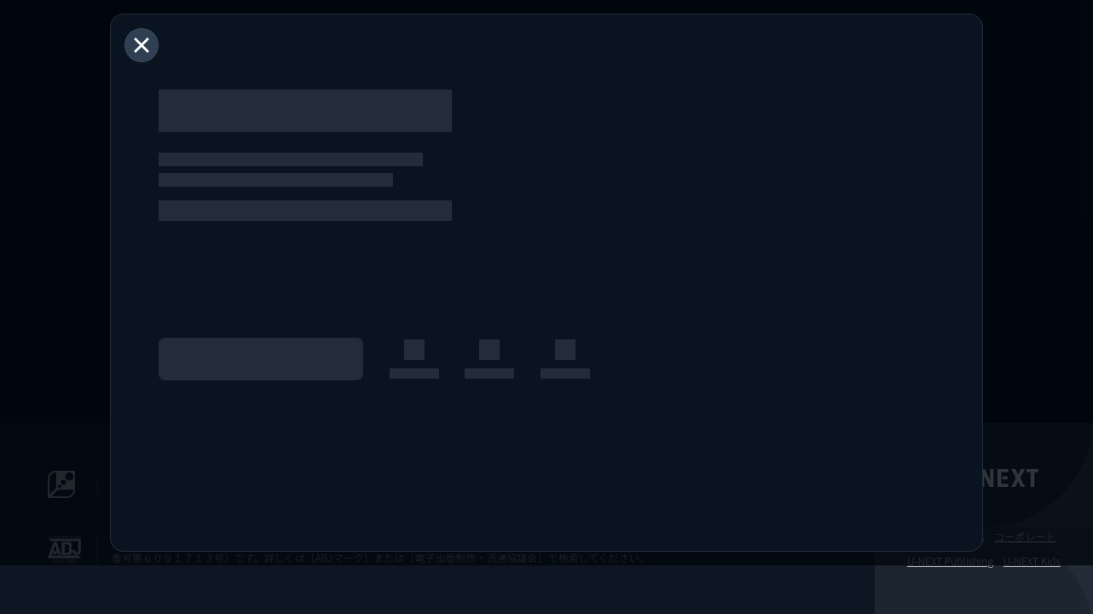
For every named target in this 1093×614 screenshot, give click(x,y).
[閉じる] (141, 45)
